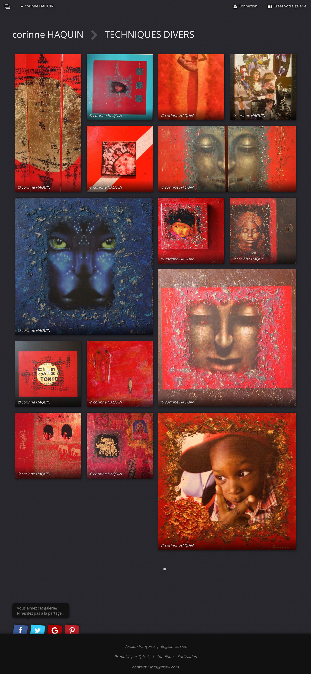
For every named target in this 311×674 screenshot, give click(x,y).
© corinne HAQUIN (33, 187)
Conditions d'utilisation (176, 656)
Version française (139, 646)
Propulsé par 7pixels (132, 656)
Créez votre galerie (287, 6)
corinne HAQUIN (37, 6)
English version (174, 646)
